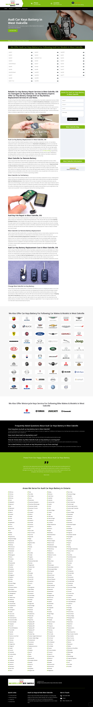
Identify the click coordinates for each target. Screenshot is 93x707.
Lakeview (50, 500)
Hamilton (31, 607)
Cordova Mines (12, 654)
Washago (70, 619)
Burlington (11, 589)
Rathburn (50, 658)
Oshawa (50, 611)
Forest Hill (31, 579)
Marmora (50, 538)
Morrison (50, 573)
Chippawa (11, 624)
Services (10, 8)
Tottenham (70, 595)
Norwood (50, 599)
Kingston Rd (31, 670)
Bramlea (11, 567)
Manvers (50, 528)
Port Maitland (51, 642)
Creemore (11, 662)
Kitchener (50, 494)
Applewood (11, 522)
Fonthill (30, 575)
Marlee (49, 536)
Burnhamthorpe (13, 591)
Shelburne (70, 516)
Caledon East (12, 597)
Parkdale (50, 619)
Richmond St (51, 666)
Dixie (30, 492)
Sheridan (70, 520)
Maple (49, 530)
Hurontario (31, 642)
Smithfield (70, 528)
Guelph (30, 601)
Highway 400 (31, 621)
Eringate (31, 557)
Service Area (25, 8)
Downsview (31, 500)
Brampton (11, 569)
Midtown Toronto (52, 555)
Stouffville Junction (72, 557)
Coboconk (11, 638)
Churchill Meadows (13, 628)
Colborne (11, 642)
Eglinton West (32, 542)
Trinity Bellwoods (71, 601)
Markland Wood (51, 534)
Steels (69, 544)
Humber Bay (31, 634)
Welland (69, 630)
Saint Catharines (71, 502)
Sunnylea (70, 563)
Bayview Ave (12, 536)
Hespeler (31, 617)
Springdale (70, 536)
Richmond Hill (51, 664)
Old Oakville (50, 603)
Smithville (70, 530)
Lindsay (50, 512)
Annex (10, 518)
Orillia (49, 609)
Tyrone (69, 605)
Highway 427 (31, 630)
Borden (11, 561)
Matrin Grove (51, 542)
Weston (69, 642)
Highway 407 (31, 628)
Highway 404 (31, 626)
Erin (29, 551)
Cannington (12, 609)
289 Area (11, 492)
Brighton (11, 577)
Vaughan (70, 609)
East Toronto (32, 532)
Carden (10, 611)
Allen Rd (11, 510)
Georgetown (31, 587)
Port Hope (50, 640)
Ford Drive (31, 577)
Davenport (11, 666)
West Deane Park (71, 632)
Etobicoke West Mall (33, 561)
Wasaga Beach (71, 617)
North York (50, 597)
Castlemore (11, 615)
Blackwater (11, 551)
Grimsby (30, 599)
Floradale (31, 573)
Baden (10, 532)
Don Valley (31, 496)
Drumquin (31, 512)
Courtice (11, 656)
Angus (10, 516)
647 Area (11, 496)
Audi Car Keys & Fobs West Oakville (54, 682)
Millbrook (50, 557)
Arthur (10, 524)
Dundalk (30, 516)
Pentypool (50, 626)
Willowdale (70, 650)
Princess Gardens (52, 650)
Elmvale (30, 546)
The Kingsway (71, 579)
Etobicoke (31, 559)
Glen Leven (31, 591)
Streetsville (70, 559)
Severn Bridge (71, 512)
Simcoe (69, 526)
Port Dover (50, 638)
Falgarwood (31, 565)
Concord (11, 650)
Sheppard (70, 518)
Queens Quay (51, 656)
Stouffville (70, 555)
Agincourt (11, 504)
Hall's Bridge (31, 605)
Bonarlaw (11, 559)
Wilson (69, 654)
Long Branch (51, 520)
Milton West (51, 561)
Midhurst (50, 551)
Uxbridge (70, 607)
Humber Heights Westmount (35, 636)
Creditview (11, 660)
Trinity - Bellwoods (72, 599)
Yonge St (70, 660)
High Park (31, 619)
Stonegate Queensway (73, 548)
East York (31, 534)
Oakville (50, 601)
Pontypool (50, 632)
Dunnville (31, 522)
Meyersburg (51, 548)
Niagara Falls (51, 595)
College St (11, 646)
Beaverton (11, 542)
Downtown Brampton (33, 502)
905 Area (11, 498)
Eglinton (30, 540)
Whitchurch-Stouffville (73, 648)
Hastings (31, 611)
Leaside (50, 504)
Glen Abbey (31, 589)
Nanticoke (50, 583)
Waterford (70, 624)
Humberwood (32, 640)
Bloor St (11, 553)
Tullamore (70, 603)
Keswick (30, 662)
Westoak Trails (71, 640)
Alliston (11, 512)
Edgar (30, 538)
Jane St (30, 652)
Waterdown (70, 621)
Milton (49, 559)
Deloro (10, 670)
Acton (10, 500)
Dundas (30, 518)
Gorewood (31, 593)
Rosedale (70, 496)
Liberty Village (51, 510)
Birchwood (11, 548)
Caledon (11, 595)
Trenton (69, 597)
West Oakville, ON (67, 700)
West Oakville (71, 636)
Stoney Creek (71, 551)
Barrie (10, 534)
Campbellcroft (12, 605)
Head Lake (31, 615)
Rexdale (50, 662)
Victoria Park (70, 611)
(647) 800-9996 (13, 30)
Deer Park (11, 668)
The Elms (70, 575)
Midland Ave (51, 553)
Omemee (50, 605)
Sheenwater (70, 514)
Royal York (70, 498)
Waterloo (70, 626)
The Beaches (70, 571)
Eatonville (31, 536)
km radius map (72, 143)
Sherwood (70, 522)
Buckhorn (11, 585)
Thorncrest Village (72, 587)
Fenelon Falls (31, 567)
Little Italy (50, 516)
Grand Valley (31, 595)
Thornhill (70, 589)
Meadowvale (51, 544)
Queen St (50, 654)
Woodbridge (70, 656)
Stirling (69, 546)
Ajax (10, 506)
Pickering (50, 630)
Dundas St (31, 520)
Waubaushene (71, 628)
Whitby (69, 646)
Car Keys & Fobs (13, 5)
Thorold (69, 591)
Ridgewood (50, 670)
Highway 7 (31, 632)
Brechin (11, 573)
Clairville (11, 632)
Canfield (11, 607)
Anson (10, 520)
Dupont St (31, 526)
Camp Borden (12, 603)
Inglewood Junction (33, 646)
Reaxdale (50, 660)
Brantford (11, 571)
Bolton (10, 557)
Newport (50, 593)
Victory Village (71, 615)
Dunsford (31, 524)
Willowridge (70, 652)
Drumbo (30, 510)
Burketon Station (13, 587)
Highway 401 (31, 624)
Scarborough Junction (72, 506)
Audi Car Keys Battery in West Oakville (20, 40)
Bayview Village (12, 538)
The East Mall (71, 573)
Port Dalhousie (51, 636)
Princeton (50, 652)
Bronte (10, 581)
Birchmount (12, 546)
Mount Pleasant (51, 579)
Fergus (30, 569)
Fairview (30, 563)
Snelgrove (70, 532)
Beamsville (11, 540)
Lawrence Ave (51, 502)
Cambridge (11, 601)
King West (31, 668)
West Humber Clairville (73, 634)
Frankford (31, 581)
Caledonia (11, 599)
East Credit (31, 530)
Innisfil (30, 648)
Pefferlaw (50, 624)
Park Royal (50, 617)
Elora (30, 548)
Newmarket (50, 591)
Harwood (31, 609)
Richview (50, 668)
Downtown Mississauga (34, 504)
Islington (31, 650)
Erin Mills (31, 553)
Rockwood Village (71, 494)
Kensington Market (33, 660)
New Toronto (51, 587)
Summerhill (70, 561)
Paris (49, 615)
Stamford (70, 540)
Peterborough (51, 628)
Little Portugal (51, 518)
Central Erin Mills (13, 619)
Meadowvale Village (52, 546)
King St (30, 666)
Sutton (69, 565)
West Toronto (71, 638)
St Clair (69, 538)
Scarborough (70, 504)
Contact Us (18, 8)
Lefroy (49, 506)
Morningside (51, 571)
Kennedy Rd (31, 658)
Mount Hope (51, 577)
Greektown (31, 597)
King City (31, 664)
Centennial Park (12, 617)
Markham (50, 532)
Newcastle (50, 589)
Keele (30, 654)
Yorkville (69, 666)
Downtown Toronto (33, 508)
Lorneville (50, 522)
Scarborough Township (73, 508)
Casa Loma (11, 613)
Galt (29, 585)
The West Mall (71, 581)
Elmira (30, 544)
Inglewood (31, 644)
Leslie (49, 508)
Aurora (10, 526)
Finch (30, 571)
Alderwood (11, 508)
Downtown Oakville (33, 506)
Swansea (70, 569)
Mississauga (51, 565)
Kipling (49, 492)
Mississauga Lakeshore (53, 567)
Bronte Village (12, 583)
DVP (30, 528)
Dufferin (30, 514)
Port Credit (50, 634)
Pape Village (51, 613)
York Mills (70, 664)
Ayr (10, 530)
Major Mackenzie (52, 524)
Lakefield (50, 498)
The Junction (70, 577)
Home (6, 8)
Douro (30, 498)
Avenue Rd (11, 528)
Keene (30, 656)
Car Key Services (12, 695)
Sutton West (70, 567)
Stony (69, 553)
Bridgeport (11, 575)
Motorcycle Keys (12, 697)
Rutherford (70, 500)
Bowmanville (12, 563)
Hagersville (31, 603)
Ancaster (11, 514)
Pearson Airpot (51, 621)
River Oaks (70, 492)
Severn (69, 510)
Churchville (11, 630)
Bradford (11, 565)
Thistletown (70, 583)
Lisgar (49, 514)
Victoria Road (70, 613)
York (69, 662)
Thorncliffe (70, 585)
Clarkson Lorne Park (13, 636)
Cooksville (11, 652)
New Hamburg (51, 585)
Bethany (11, 544)
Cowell (10, 658)
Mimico (49, 563)
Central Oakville (12, 621)
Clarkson (11, 634)
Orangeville (50, 607)
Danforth (11, 664)
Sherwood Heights (72, 524)
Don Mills (31, 494)
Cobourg (11, 640)
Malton (49, 526)
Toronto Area (71, 593)
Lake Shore (50, 496)
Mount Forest (51, 575)
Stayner (69, 542)
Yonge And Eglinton (72, 658)
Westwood (70, 644)
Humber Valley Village (33, 638)
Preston (50, 648)
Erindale (30, 555)
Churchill (11, 626)
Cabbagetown (12, 593)
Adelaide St (11, 502)
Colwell (10, 648)
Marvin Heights (51, 540)
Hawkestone (31, 613)
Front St (30, 583)
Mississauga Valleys (52, 569)
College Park (12, 644)
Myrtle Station (51, 581)
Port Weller (50, 646)
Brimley (11, 579)
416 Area (11, 494)
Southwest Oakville (72, 534)
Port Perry (50, 644)
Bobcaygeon (12, 555)
